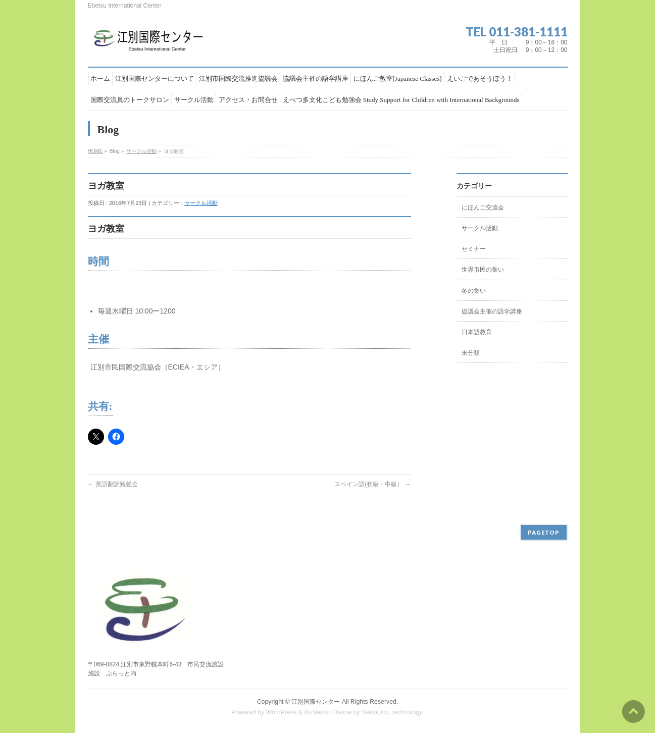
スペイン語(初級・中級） (372, 484)
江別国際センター (315, 701)
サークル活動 (141, 151)
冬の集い (474, 290)
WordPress (281, 712)
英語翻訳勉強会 (113, 484)
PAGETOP (544, 532)
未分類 (471, 352)
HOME (95, 151)
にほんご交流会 (483, 207)
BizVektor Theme (327, 712)
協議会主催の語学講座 (492, 311)
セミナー (474, 248)
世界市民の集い (483, 269)
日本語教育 (477, 332)
